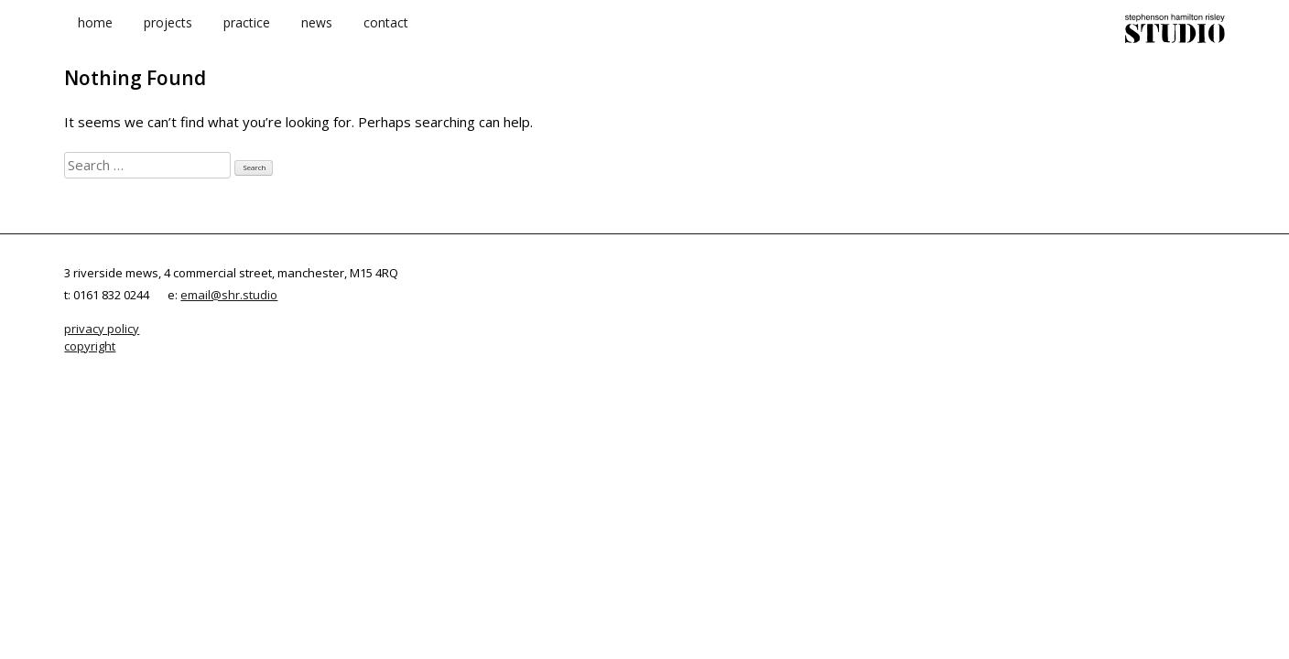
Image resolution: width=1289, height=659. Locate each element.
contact (385, 35)
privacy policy (101, 332)
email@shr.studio (228, 297)
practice (246, 35)
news (316, 35)
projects (168, 35)
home (95, 35)
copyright (89, 348)
